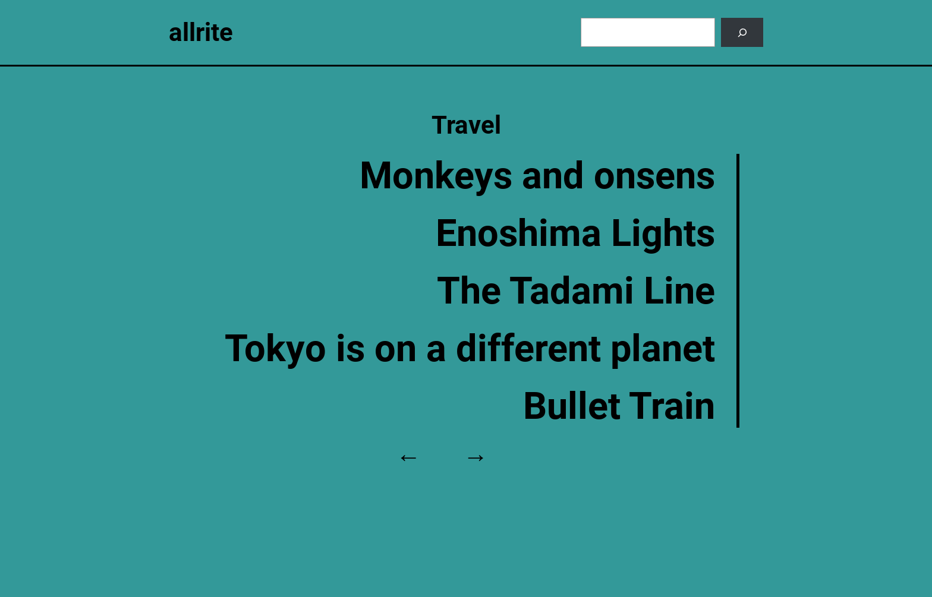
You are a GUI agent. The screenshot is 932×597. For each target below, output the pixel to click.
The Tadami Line (576, 290)
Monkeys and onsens (537, 175)
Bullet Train (619, 406)
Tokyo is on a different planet (470, 348)
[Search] (742, 32)
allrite (201, 32)
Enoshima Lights (575, 233)
